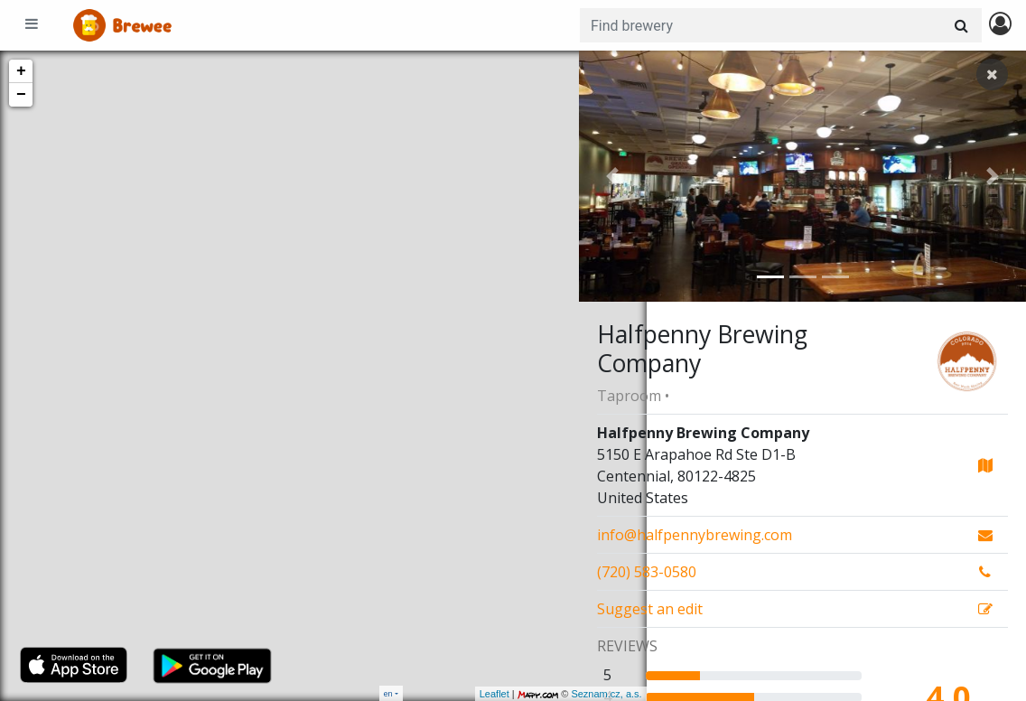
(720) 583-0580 (646, 572)
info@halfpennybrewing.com (694, 535)
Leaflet (427, 693)
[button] (612, 176)
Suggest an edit (650, 609)
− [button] (21, 95)
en (388, 693)
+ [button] (21, 71)
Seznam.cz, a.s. (539, 693)
